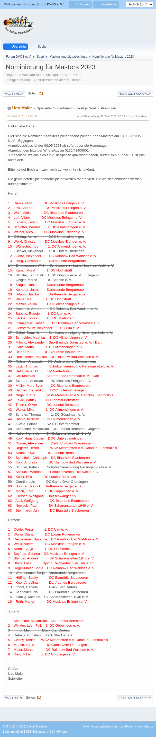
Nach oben (13, 697)
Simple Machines (37, 726)
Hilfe (86, 726)
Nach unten (14, 93)
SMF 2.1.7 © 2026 (14, 726)
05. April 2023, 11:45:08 (22, 116)
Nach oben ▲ (144, 726)
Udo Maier (22, 108)
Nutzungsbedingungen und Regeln (112, 726)
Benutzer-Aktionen (135, 93)
